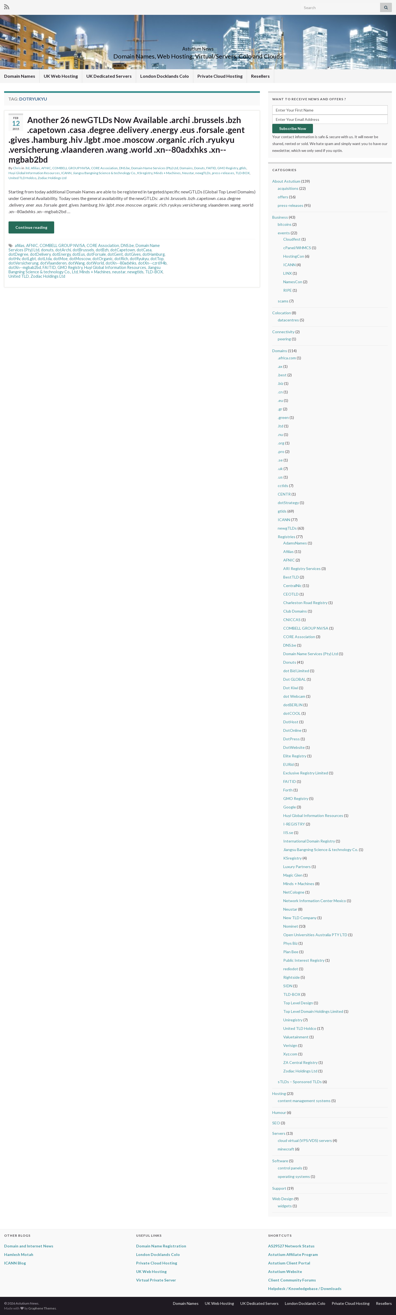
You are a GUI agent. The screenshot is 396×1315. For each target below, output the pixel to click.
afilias (19, 245)
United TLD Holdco (22, 178)
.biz (280, 383)
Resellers (260, 76)
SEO (276, 1123)
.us (280, 477)
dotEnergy (61, 254)
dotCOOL (292, 713)
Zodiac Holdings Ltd (52, 178)
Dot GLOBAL (294, 679)
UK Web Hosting (61, 76)
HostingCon (293, 256)
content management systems (304, 1100)
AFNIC (46, 168)
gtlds (242, 168)
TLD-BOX (243, 173)
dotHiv (14, 258)
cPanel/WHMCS (297, 247)
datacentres (288, 320)
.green (283, 417)
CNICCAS (292, 619)
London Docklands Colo (164, 76)
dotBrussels (83, 250)
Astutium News (198, 47)
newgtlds (135, 271)
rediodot (290, 968)
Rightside (291, 977)
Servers (278, 1133)
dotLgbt (29, 258)
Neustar (188, 173)
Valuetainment (296, 1037)
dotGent (115, 254)
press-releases (223, 173)
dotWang (76, 263)
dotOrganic (102, 258)
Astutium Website (285, 1271)
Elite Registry (294, 756)
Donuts (199, 168)
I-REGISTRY (294, 824)
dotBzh (102, 250)
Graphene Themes (42, 1308)
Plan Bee (290, 951)
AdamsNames (295, 543)
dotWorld (95, 263)
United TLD (19, 276)
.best (282, 374)
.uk (280, 468)
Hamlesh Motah (18, 1254)
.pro (281, 451)
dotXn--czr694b (152, 263)
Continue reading (31, 227)
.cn (280, 392)
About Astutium (286, 181)
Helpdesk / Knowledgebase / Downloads (305, 1288)
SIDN (287, 985)
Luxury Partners (297, 866)
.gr (280, 409)
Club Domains (295, 611)
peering (284, 339)
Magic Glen (292, 875)
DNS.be (124, 168)
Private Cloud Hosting (220, 76)
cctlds (283, 485)
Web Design (282, 1198)
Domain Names (19, 76)
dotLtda (45, 258)
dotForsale (96, 254)
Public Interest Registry (303, 960)
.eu (280, 400)
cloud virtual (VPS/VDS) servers (305, 1140)
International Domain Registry (309, 841)
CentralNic (292, 585)
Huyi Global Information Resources (34, 173)
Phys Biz (290, 943)
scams (283, 301)
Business (280, 217)
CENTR (284, 494)
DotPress (291, 738)
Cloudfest (292, 239)
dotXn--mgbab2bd (25, 267)
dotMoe (60, 258)
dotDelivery (40, 254)
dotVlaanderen (53, 263)
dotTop (157, 258)
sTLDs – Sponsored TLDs (300, 1081)
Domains (186, 168)
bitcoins (285, 224)
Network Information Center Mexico (314, 900)
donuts (47, 250)
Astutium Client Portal (289, 1263)
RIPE (287, 290)
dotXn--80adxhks (121, 263)
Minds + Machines (167, 173)
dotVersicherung (23, 263)
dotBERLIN (292, 704)
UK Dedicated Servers (109, 76)
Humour (279, 1112)
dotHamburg (153, 254)
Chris (17, 168)
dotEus (78, 254)
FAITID (211, 168)
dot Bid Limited (296, 670)
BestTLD (291, 577)
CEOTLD (291, 594)
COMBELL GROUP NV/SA (71, 168)
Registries (286, 536)
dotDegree (18, 254)
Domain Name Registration (161, 1246)
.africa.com (287, 357)
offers (283, 196)
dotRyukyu (139, 258)
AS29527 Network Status (291, 1246)
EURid (288, 764)
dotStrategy (288, 502)
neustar (119, 271)
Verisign (290, 1045)
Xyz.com (290, 1054)
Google (289, 807)
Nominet (290, 926)
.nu (280, 434)
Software (280, 1160)
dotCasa (144, 250)
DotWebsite (294, 747)
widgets (285, 1205)
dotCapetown (122, 250)
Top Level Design (298, 1002)
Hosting (279, 1093)
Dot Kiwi (290, 687)
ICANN (66, 173)
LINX (287, 273)
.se (280, 460)
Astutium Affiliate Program (293, 1254)
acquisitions (288, 188)
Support (279, 1188)
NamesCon (292, 281)
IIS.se (288, 832)
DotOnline (292, 730)
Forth (288, 790)
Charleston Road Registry (305, 602)
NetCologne (293, 892)
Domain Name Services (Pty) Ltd (154, 168)
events (284, 232)
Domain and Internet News (28, 1246)
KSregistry (144, 173)
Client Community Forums (292, 1280)
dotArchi (63, 250)
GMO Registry (227, 168)
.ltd (27, 168)
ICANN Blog (15, 1263)
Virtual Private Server (156, 1280)
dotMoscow (80, 258)
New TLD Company (300, 917)
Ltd (75, 271)
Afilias (35, 168)
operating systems (294, 1176)
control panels (290, 1168)
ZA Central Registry (300, 1062)
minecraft (286, 1149)
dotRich (121, 258)
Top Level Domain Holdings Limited (313, 1011)
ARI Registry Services (302, 568)
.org (281, 443)
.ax (280, 366)
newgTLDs (203, 173)
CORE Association (104, 168)
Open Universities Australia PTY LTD (315, 934)
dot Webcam (294, 696)
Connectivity (283, 331)
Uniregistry (292, 1019)
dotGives (133, 254)
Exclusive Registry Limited (305, 773)
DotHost (290, 721)
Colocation (281, 312)
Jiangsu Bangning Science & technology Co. (104, 173)
